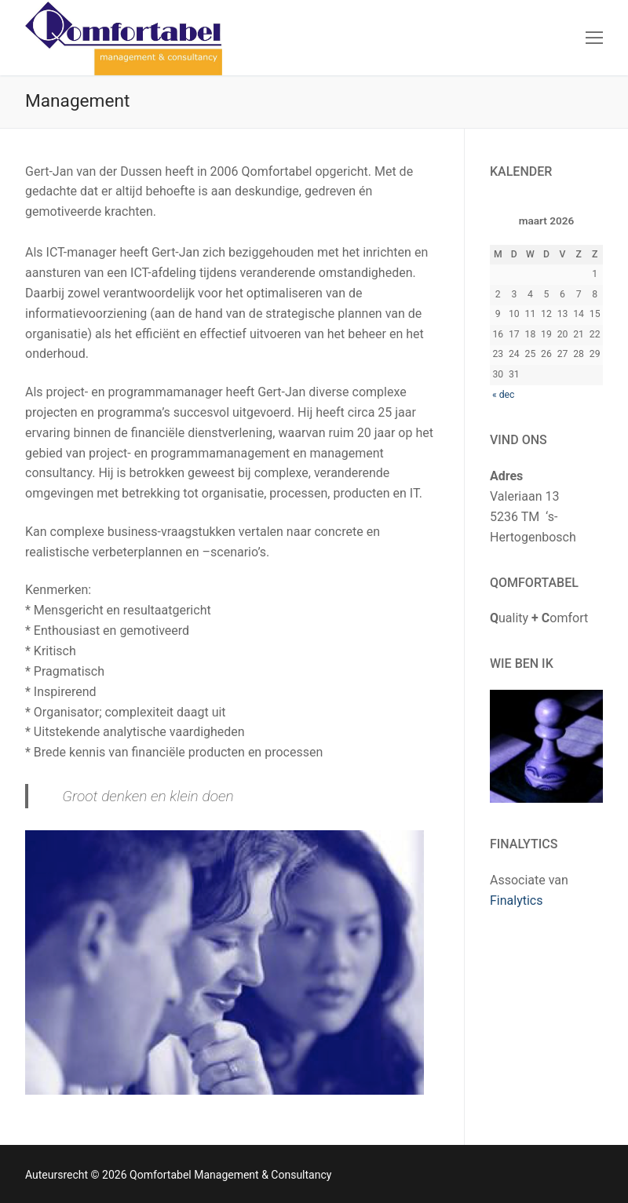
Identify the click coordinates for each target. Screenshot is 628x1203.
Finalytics (516, 900)
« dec (503, 394)
